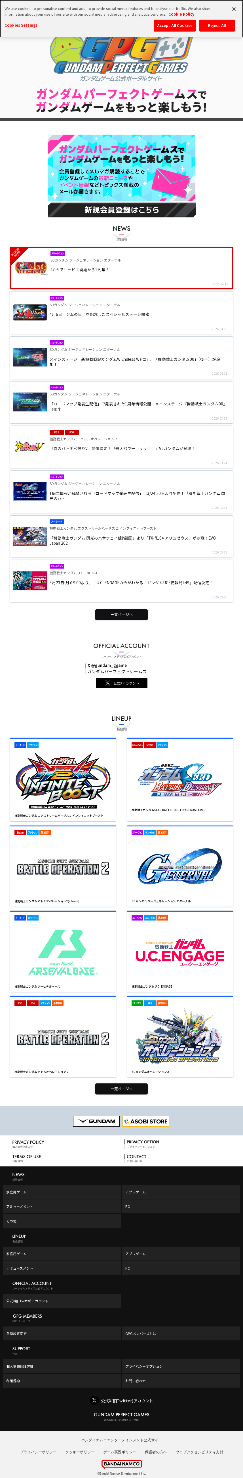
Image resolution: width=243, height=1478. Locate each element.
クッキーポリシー (80, 1452)
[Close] (234, 9)
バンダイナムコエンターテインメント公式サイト (121, 1440)
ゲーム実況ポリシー (119, 1452)
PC (127, 1206)
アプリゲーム (135, 1191)
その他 (11, 1220)
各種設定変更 (16, 1333)
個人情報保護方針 (19, 1366)
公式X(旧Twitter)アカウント (27, 1300)
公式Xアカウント (126, 683)
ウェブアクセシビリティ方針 (199, 1452)
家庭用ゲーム (16, 1191)
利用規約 (13, 1380)
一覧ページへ (122, 614)
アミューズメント (19, 1206)
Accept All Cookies (175, 25)
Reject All (217, 25)
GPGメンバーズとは (140, 1333)
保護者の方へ (156, 1452)
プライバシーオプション (144, 1366)
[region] (121, 18)
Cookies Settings (21, 25)
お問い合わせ (135, 1380)
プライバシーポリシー (38, 1452)
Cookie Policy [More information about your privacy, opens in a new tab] (181, 14)
